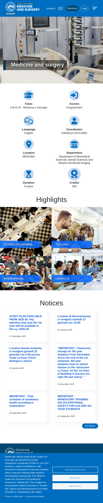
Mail (60, 8)
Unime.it (50, 8)
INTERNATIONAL (26, 273)
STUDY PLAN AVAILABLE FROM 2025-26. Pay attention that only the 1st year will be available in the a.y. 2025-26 (25, 322)
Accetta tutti (75, 486)
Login (84, 8)
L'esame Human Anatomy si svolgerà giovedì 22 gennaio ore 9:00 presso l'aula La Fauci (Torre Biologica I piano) (25, 354)
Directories (72, 8)
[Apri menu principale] (95, 8)
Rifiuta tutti (75, 478)
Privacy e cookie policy (14, 496)
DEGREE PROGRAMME (26, 231)
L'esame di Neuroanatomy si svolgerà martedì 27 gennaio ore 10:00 (74, 319)
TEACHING (77, 231)
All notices (90, 426)
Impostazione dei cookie (75, 470)
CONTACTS (77, 273)
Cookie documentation (35, 496)
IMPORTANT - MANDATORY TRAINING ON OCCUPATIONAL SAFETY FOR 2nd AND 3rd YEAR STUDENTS (74, 402)
